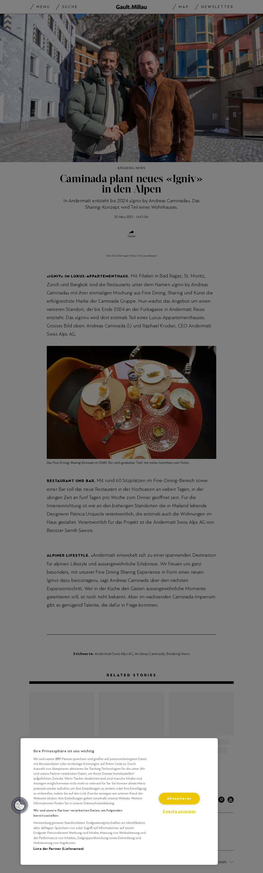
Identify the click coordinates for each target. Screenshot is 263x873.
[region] (119, 801)
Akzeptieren (179, 798)
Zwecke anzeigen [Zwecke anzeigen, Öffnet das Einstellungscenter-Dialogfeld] (179, 811)
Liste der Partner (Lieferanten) (58, 849)
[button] (20, 805)
